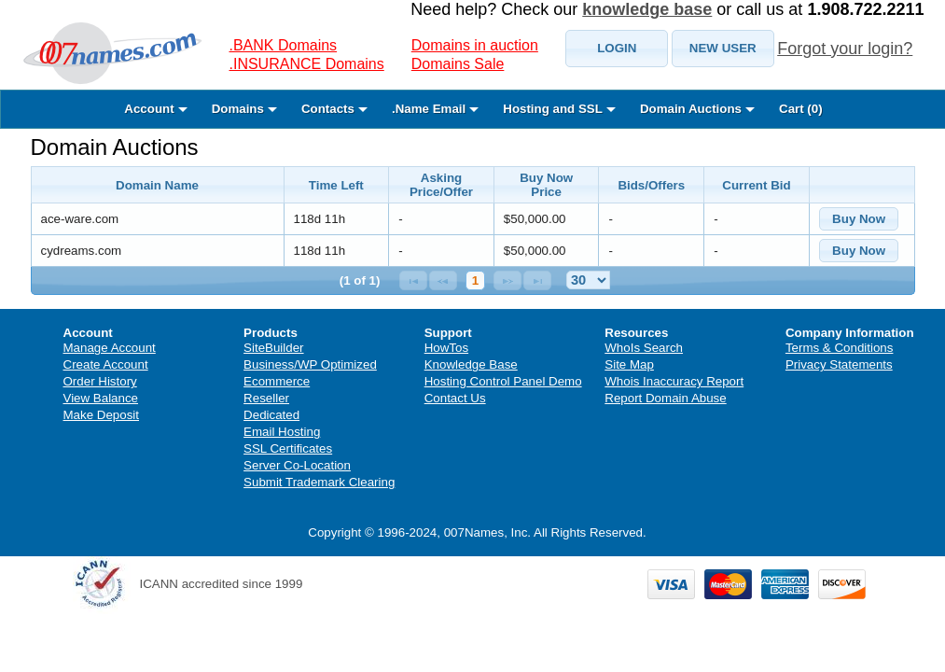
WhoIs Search (644, 348)
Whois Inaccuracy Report (674, 381)
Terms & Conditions (839, 348)
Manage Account (109, 348)
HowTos (446, 348)
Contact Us (455, 398)
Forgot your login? (844, 48)
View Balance (101, 398)
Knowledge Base (471, 364)
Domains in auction (474, 45)
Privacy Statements (839, 364)
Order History (100, 381)
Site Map (629, 364)
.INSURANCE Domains (306, 64)
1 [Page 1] (475, 280)
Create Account (105, 364)
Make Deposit (101, 415)
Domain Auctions (115, 147)
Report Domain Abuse (665, 398)
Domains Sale (458, 64)
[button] (616, 48)
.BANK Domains (283, 45)
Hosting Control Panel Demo (503, 381)
